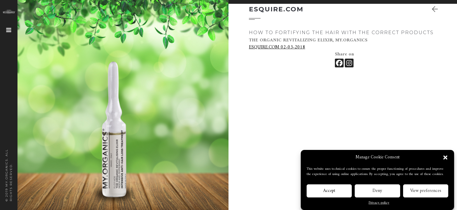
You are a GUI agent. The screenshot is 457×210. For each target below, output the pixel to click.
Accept (329, 191)
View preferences (425, 191)
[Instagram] (349, 63)
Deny (377, 191)
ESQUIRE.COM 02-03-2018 (277, 47)
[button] (445, 158)
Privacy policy (379, 203)
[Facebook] (339, 63)
